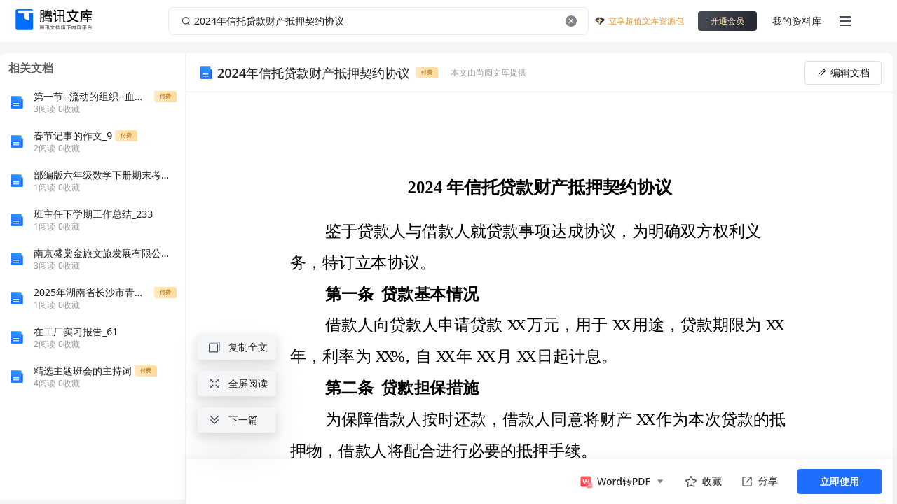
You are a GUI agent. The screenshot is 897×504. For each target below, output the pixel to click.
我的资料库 (796, 20)
